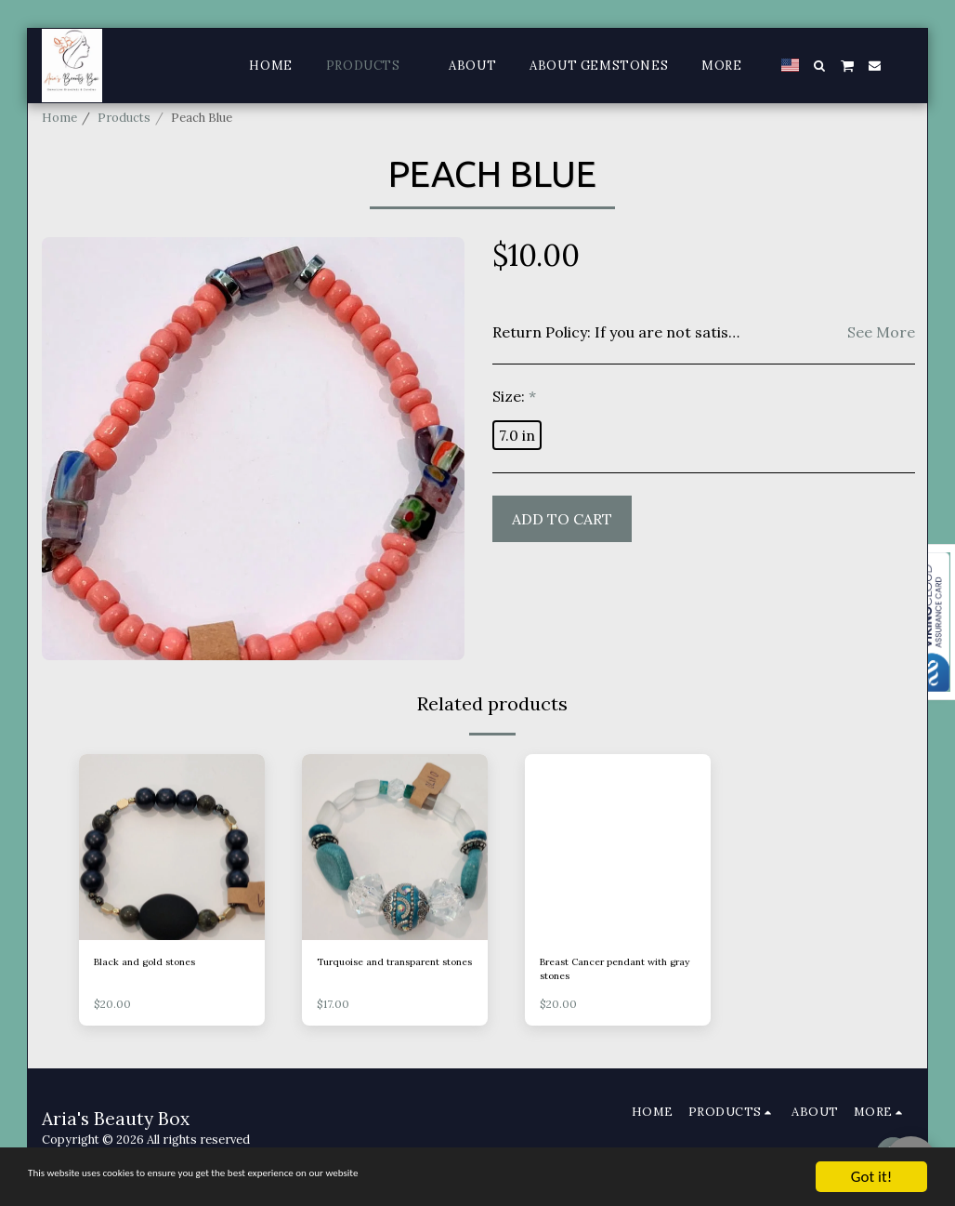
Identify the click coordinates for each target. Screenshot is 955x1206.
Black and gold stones (156, 964)
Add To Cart (562, 519)
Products (124, 118)
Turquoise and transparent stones (394, 972)
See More (881, 332)
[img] (172, 847)
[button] (819, 66)
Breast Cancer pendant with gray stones (606, 972)
